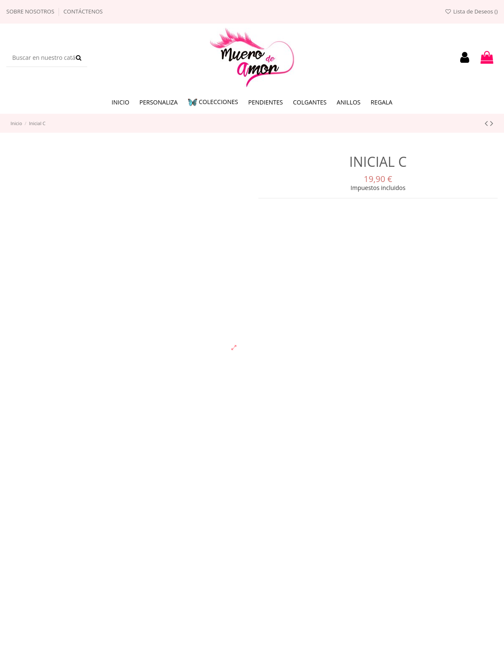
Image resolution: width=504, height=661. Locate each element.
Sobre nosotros (31, 11)
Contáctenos (83, 11)
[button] (213, 102)
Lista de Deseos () (471, 11)
